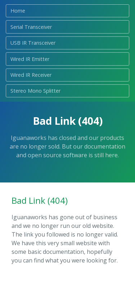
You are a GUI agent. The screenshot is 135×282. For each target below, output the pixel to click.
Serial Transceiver (31, 26)
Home (17, 10)
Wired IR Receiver (30, 74)
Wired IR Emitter (29, 59)
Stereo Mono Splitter (35, 90)
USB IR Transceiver (32, 42)
